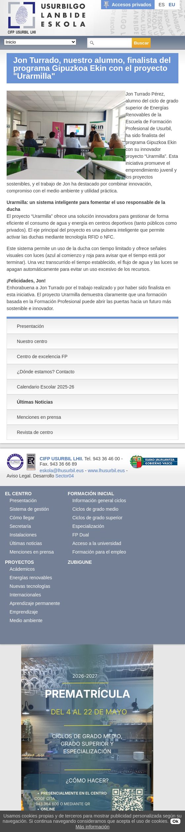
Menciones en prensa (32, 552)
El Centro (18, 493)
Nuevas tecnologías (30, 586)
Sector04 (65, 475)
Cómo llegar (22, 517)
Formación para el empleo (99, 552)
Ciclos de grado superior (97, 517)
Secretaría (20, 526)
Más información (93, 826)
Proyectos (19, 562)
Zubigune (80, 562)
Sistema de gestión (29, 509)
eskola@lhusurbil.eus (62, 470)
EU (172, 4)
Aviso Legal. (19, 475)
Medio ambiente (26, 620)
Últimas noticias (26, 543)
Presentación (23, 500)
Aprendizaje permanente (35, 603)
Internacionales (25, 594)
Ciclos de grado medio (95, 509)
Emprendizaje (24, 612)
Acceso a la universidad (96, 543)
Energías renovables (31, 577)
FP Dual (80, 534)
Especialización (88, 526)
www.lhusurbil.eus (106, 470)
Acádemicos (22, 569)
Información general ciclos (99, 500)
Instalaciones (23, 534)
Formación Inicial (91, 493)
